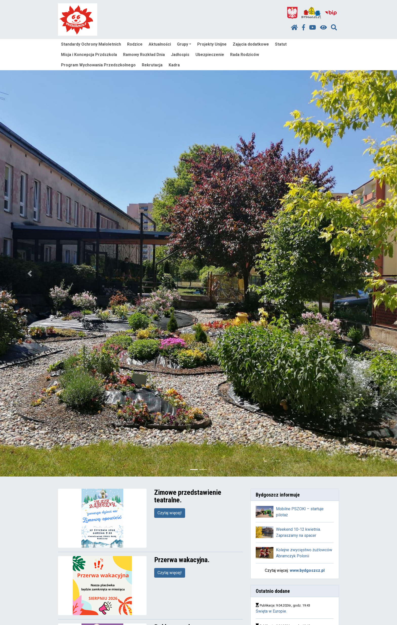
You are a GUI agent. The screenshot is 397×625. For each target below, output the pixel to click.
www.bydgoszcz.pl (307, 570)
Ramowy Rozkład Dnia (144, 54)
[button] (29, 273)
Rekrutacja (152, 65)
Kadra (174, 65)
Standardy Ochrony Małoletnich (91, 44)
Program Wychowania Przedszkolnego (98, 65)
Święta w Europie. (271, 611)
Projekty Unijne (212, 44)
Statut (281, 44)
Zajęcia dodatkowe (251, 44)
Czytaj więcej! (169, 512)
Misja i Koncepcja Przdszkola (89, 54)
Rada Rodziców (244, 54)
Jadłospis (180, 54)
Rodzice (135, 44)
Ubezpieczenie (209, 54)
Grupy (184, 44)
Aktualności (160, 44)
